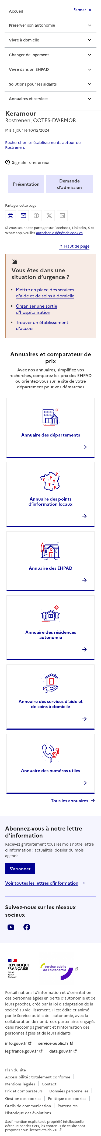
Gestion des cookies (23, 1098)
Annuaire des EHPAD (50, 568)
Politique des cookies (67, 1098)
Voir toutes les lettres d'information (41, 882)
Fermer (80, 9)
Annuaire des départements (50, 435)
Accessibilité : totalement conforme (37, 1076)
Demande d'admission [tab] (69, 184)
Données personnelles (68, 1090)
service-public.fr (53, 1043)
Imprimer (10, 215)
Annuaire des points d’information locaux (50, 501)
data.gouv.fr (60, 1051)
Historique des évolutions (28, 1112)
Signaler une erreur (31, 162)
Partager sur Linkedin (62, 215)
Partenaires (68, 1105)
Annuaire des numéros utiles (50, 770)
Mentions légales (20, 1083)
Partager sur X (49, 215)
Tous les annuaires (69, 800)
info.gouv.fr (16, 1043)
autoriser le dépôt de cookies (59, 232)
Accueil (16, 11)
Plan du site (15, 1069)
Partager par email (23, 215)
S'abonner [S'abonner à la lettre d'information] (19, 868)
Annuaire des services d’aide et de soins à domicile (51, 703)
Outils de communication (28, 1105)
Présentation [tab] (26, 184)
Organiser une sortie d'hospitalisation (36, 309)
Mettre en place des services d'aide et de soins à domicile (45, 292)
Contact (49, 1083)
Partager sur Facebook (36, 215)
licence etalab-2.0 (43, 1130)
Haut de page (76, 246)
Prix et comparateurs (24, 1090)
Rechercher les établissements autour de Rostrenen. (43, 145)
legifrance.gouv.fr (21, 1051)
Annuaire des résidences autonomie (50, 634)
